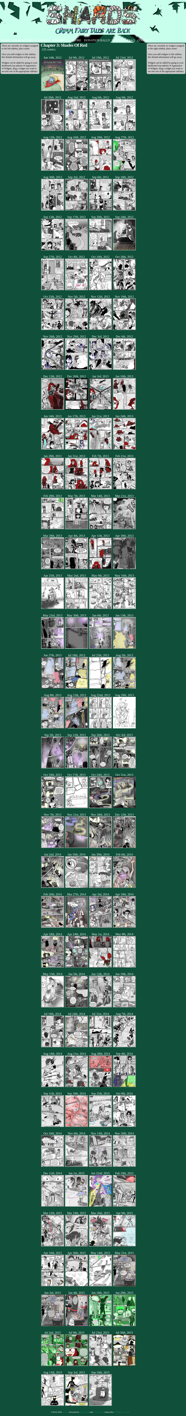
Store (76, 40)
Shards (65, 1412)
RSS (116, 1412)
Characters (23, 40)
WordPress (84, 1412)
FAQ (132, 40)
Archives (60, 40)
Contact (144, 40)
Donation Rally (97, 40)
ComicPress (99, 1412)
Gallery (43, 40)
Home (5, 40)
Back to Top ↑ (125, 1412)
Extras (119, 40)
